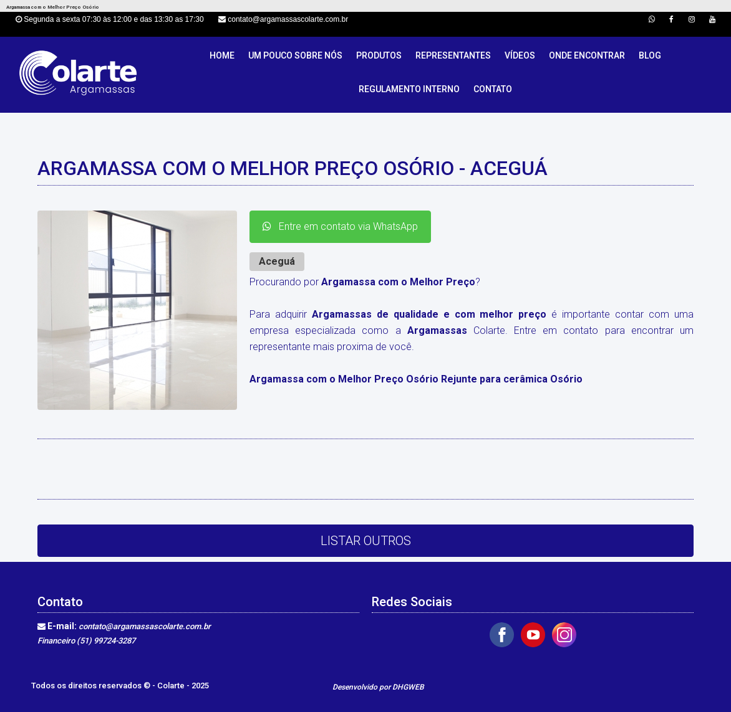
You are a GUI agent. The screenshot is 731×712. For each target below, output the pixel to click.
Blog (650, 55)
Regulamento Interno (409, 89)
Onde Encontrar (587, 55)
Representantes (453, 55)
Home (222, 55)
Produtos (379, 55)
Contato (492, 89)
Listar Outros (366, 540)
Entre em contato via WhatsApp (340, 226)
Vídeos (520, 55)
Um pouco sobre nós (295, 55)
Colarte (171, 685)
